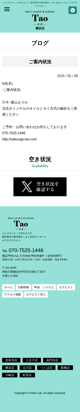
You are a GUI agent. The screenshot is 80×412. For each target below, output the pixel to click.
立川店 (27, 367)
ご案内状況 (40, 61)
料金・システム (44, 287)
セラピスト (66, 287)
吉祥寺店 (11, 360)
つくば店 (46, 367)
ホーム (8, 287)
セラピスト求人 (36, 294)
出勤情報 (23, 287)
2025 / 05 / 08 (67, 76)
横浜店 (9, 367)
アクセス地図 (12, 294)
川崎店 (9, 375)
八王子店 (32, 360)
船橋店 (65, 367)
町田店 (27, 375)
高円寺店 (52, 360)
